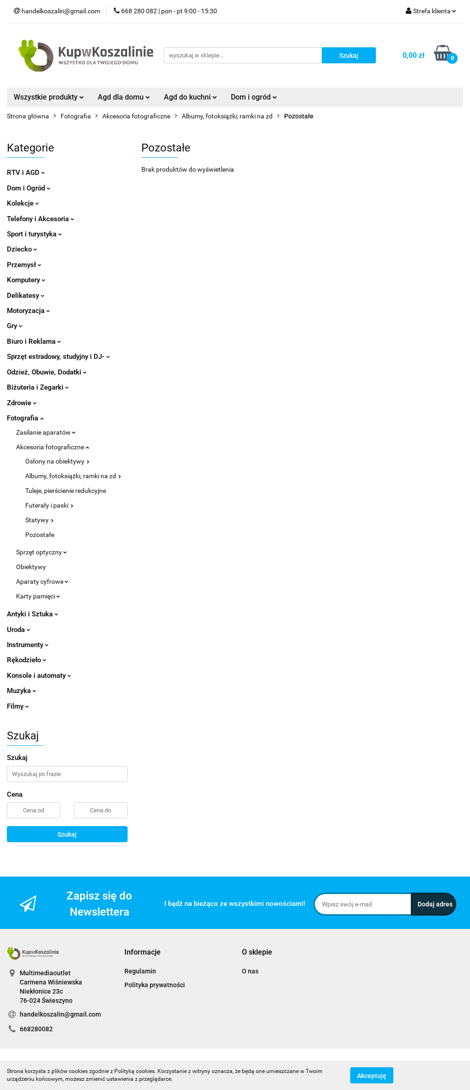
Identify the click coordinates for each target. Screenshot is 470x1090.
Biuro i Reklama (34, 341)
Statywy (39, 520)
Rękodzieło (26, 660)
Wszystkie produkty (49, 97)
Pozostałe (39, 534)
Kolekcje (23, 203)
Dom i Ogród (28, 188)
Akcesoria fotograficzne (52, 447)
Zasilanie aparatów (46, 432)
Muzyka (21, 691)
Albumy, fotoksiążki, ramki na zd (73, 476)
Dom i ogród (254, 97)
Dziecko (22, 249)
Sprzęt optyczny (41, 552)
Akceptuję (371, 1075)
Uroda (18, 630)
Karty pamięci (38, 596)
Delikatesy (26, 295)
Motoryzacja (28, 311)
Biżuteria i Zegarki (38, 387)
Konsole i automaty (39, 675)
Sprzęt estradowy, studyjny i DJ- (58, 356)
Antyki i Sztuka (32, 614)
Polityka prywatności (154, 985)
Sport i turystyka (34, 234)
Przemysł (24, 265)
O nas (250, 971)
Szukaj (67, 834)
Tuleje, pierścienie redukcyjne (65, 490)
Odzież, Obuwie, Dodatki (47, 372)
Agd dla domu (124, 97)
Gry (14, 326)
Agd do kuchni (190, 97)
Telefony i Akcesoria (40, 219)
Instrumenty (28, 645)
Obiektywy (31, 566)
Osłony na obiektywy (57, 461)
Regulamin (140, 971)
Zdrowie (22, 403)
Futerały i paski (49, 505)
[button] (142, 952)
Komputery (26, 280)
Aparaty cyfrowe (42, 581)
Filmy (18, 706)
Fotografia (25, 418)
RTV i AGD (26, 172)
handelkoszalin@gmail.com (60, 1014)
